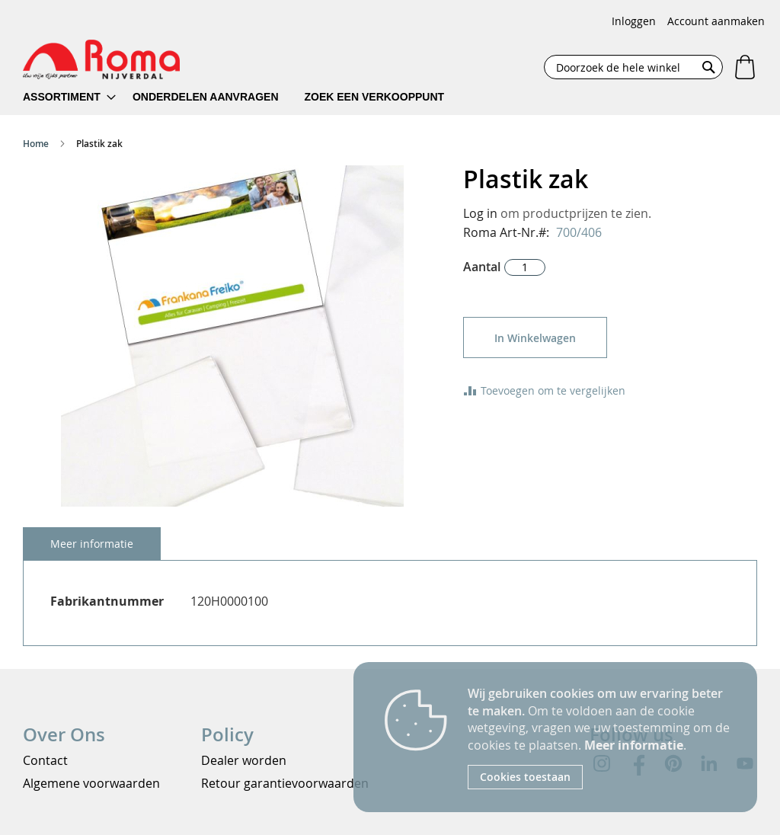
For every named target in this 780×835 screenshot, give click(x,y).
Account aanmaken (716, 21)
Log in (480, 213)
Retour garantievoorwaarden (285, 783)
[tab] (92, 543)
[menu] (243, 97)
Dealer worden (243, 760)
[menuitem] (69, 97)
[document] (601, 737)
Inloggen (634, 21)
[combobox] (633, 67)
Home (36, 143)
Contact (45, 760)
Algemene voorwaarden (91, 783)
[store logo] (101, 59)
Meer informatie (633, 745)
